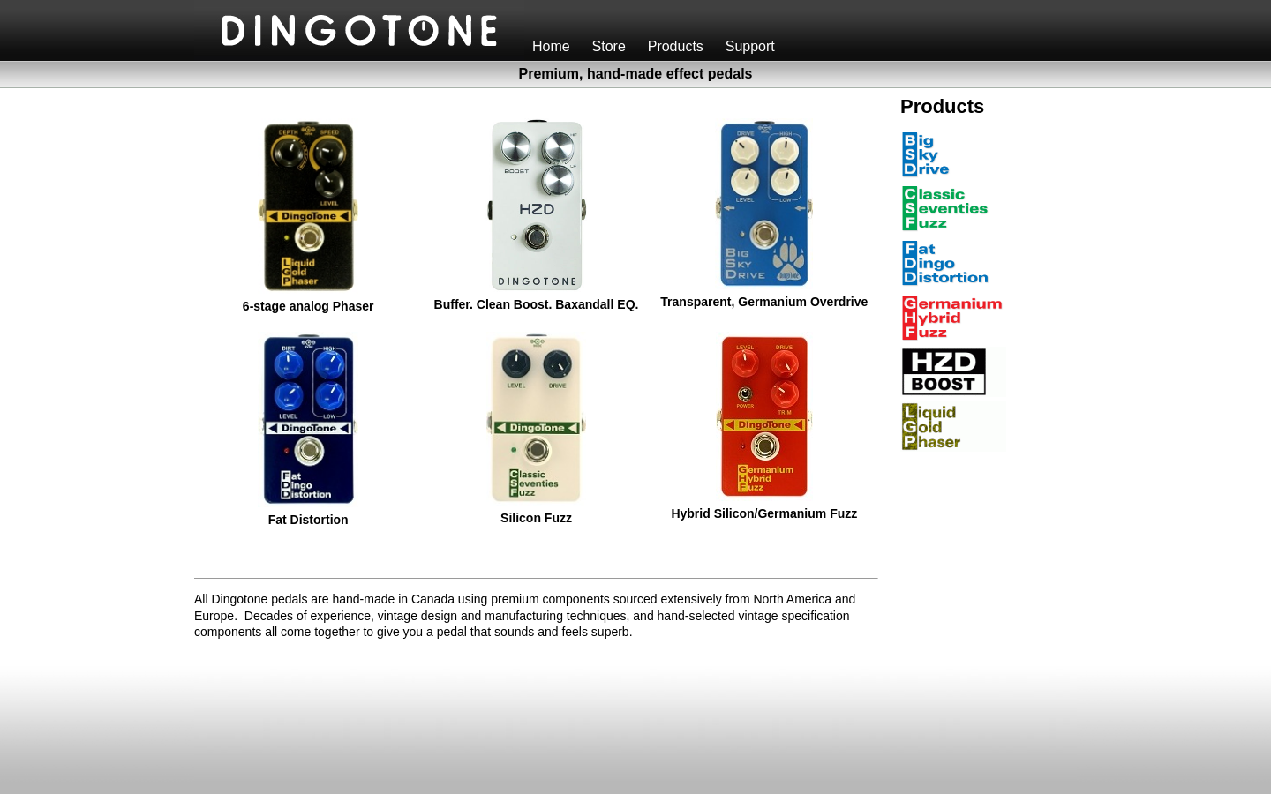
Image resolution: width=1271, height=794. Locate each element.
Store (613, 46)
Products (679, 46)
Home (555, 46)
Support (754, 46)
